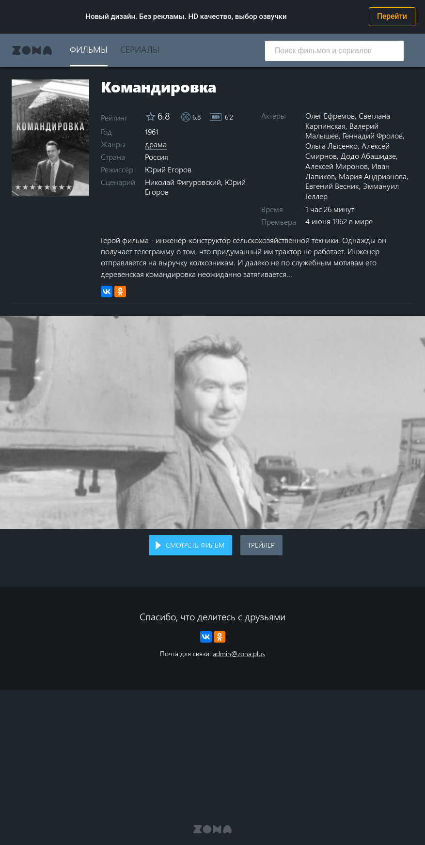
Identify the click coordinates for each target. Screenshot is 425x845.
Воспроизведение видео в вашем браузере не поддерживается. (212, 422)
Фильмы (89, 49)
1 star (18, 187)
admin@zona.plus (239, 653)
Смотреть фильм (195, 545)
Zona (32, 50)
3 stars (32, 187)
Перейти (392, 16)
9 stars (76, 187)
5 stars (47, 187)
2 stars (25, 187)
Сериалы (139, 49)
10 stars (83, 187)
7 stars (61, 187)
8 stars (69, 187)
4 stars (40, 187)
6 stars (54, 187)
